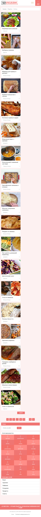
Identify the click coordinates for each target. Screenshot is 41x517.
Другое (5, 52)
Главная (4, 9)
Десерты (5, 143)
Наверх (21, 412)
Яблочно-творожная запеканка (8, 209)
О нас (12, 514)
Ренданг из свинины (8, 231)
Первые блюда (7, 166)
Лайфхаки (5, 485)
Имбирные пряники (8, 50)
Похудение (5, 488)
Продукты (5, 491)
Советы (4, 493)
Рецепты (10, 9)
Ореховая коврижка (8, 340)
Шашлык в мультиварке (9, 385)
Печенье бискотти (7, 319)
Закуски (5, 31)
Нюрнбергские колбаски (9, 28)
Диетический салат (8, 276)
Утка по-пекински (7, 297)
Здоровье (5, 482)
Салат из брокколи (8, 406)
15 (19, 366)
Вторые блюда (6, 75)
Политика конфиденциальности (22, 514)
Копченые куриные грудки (10, 118)
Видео (4, 480)
